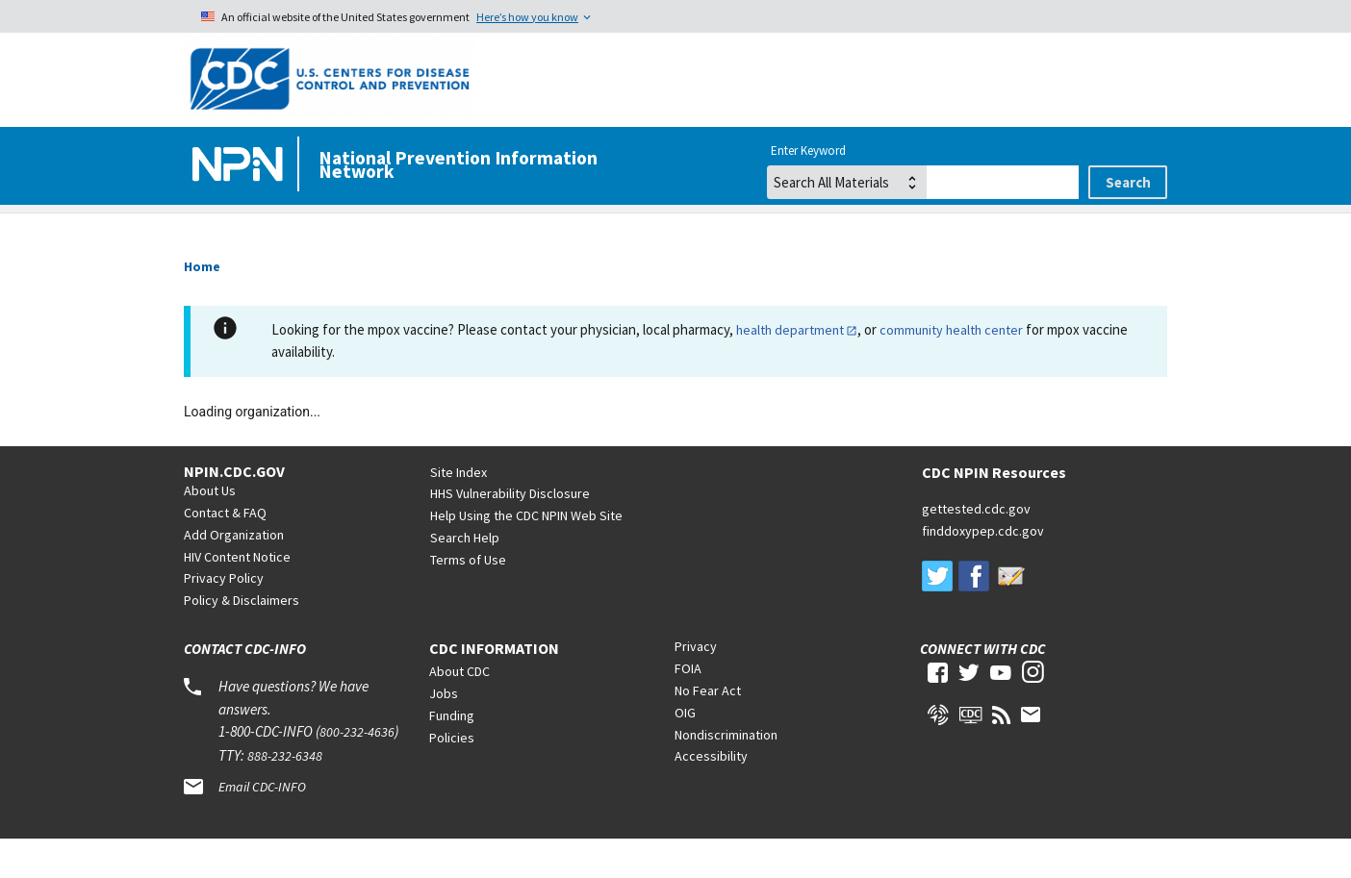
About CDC (459, 709)
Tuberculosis (1101, 232)
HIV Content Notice (237, 595)
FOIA (688, 706)
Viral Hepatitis (650, 232)
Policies (451, 776)
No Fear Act (708, 729)
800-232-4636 (357, 770)
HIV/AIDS (412, 232)
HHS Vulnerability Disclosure (510, 531)
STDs (878, 232)
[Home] (241, 165)
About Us (210, 529)
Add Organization (234, 573)
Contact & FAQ (225, 551)
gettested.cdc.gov (976, 547)
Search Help (464, 576)
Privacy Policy (224, 616)
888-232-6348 (284, 794)
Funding (451, 754)
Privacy (696, 684)
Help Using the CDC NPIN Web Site (526, 554)
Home (212, 232)
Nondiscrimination (726, 773)
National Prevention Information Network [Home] (458, 164)
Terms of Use (468, 598)
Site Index (458, 510)
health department (790, 368)
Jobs (443, 731)
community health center (951, 368)
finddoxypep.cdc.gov (983, 569)
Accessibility (711, 794)
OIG (685, 751)
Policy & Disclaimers (241, 638)
